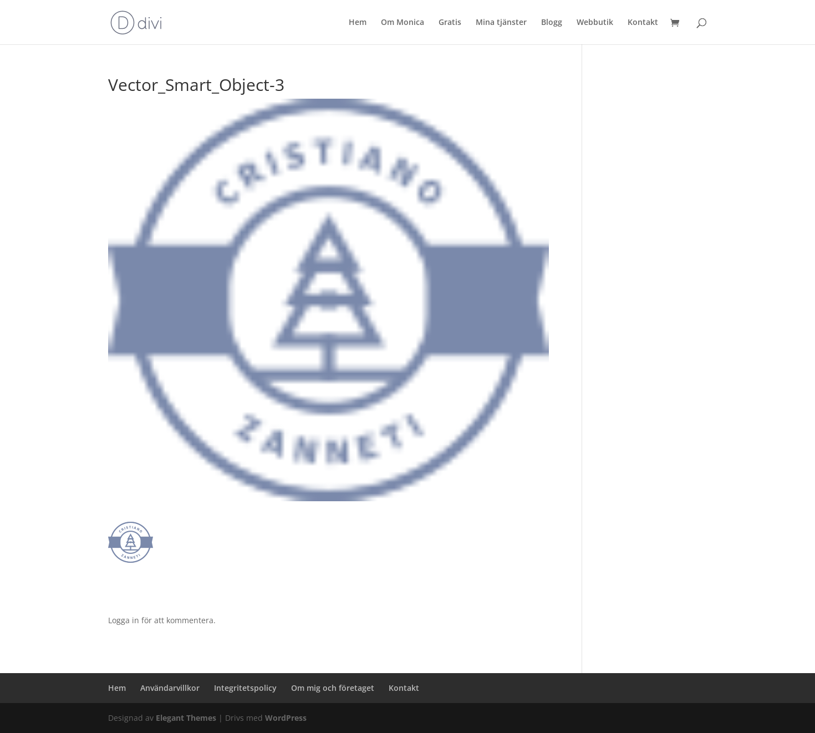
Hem (357, 22)
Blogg (551, 22)
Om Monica (402, 22)
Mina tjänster (501, 22)
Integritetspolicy (245, 688)
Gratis (450, 22)
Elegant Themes (186, 717)
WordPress (286, 717)
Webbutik (595, 22)
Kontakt (643, 22)
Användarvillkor (170, 688)
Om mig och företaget (332, 688)
